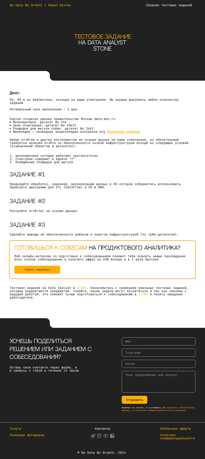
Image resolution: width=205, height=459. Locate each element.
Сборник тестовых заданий (169, 5)
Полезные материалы (27, 435)
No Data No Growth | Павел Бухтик (40, 5)
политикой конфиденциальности (152, 410)
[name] (158, 341)
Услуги (15, 429)
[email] (158, 364)
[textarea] (158, 382)
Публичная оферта (175, 429)
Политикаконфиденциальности (177, 436)
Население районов (123, 132)
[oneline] (158, 353)
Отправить (134, 400)
